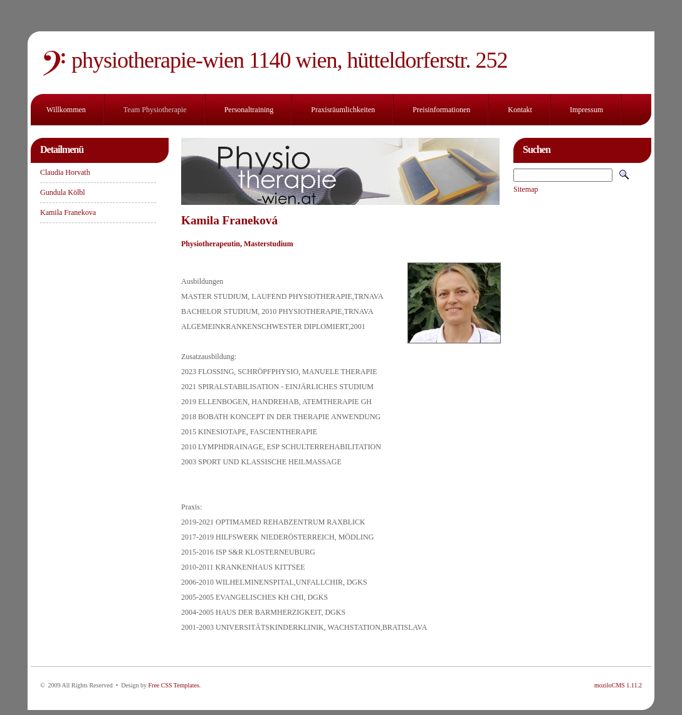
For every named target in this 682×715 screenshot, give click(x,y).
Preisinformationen (441, 109)
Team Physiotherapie (155, 109)
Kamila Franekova (68, 212)
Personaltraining (249, 109)
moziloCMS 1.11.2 (618, 685)
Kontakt (520, 109)
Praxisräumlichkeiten (343, 109)
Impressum (586, 109)
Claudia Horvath (65, 172)
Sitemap (525, 189)
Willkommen (66, 109)
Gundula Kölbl (62, 192)
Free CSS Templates (173, 685)
